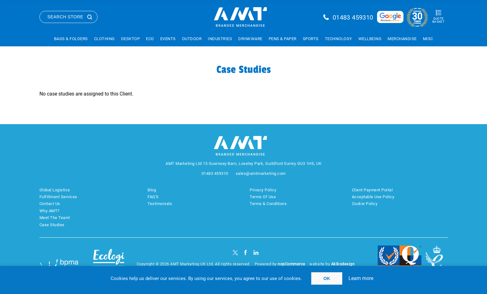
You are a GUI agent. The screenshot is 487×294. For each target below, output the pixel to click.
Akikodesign (343, 264)
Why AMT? (49, 210)
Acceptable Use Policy (373, 196)
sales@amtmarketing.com (261, 173)
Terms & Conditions (268, 203)
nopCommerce (291, 264)
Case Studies (52, 224)
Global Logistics (54, 190)
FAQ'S (153, 196)
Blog (152, 190)
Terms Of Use (263, 196)
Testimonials (160, 203)
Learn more (360, 278)
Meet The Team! (54, 217)
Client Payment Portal (372, 190)
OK (327, 278)
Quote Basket (438, 20)
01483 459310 (353, 17)
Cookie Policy (365, 203)
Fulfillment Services (58, 196)
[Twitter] (235, 252)
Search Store (66, 16)
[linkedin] (256, 252)
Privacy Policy (263, 190)
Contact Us (49, 203)
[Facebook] (245, 252)
